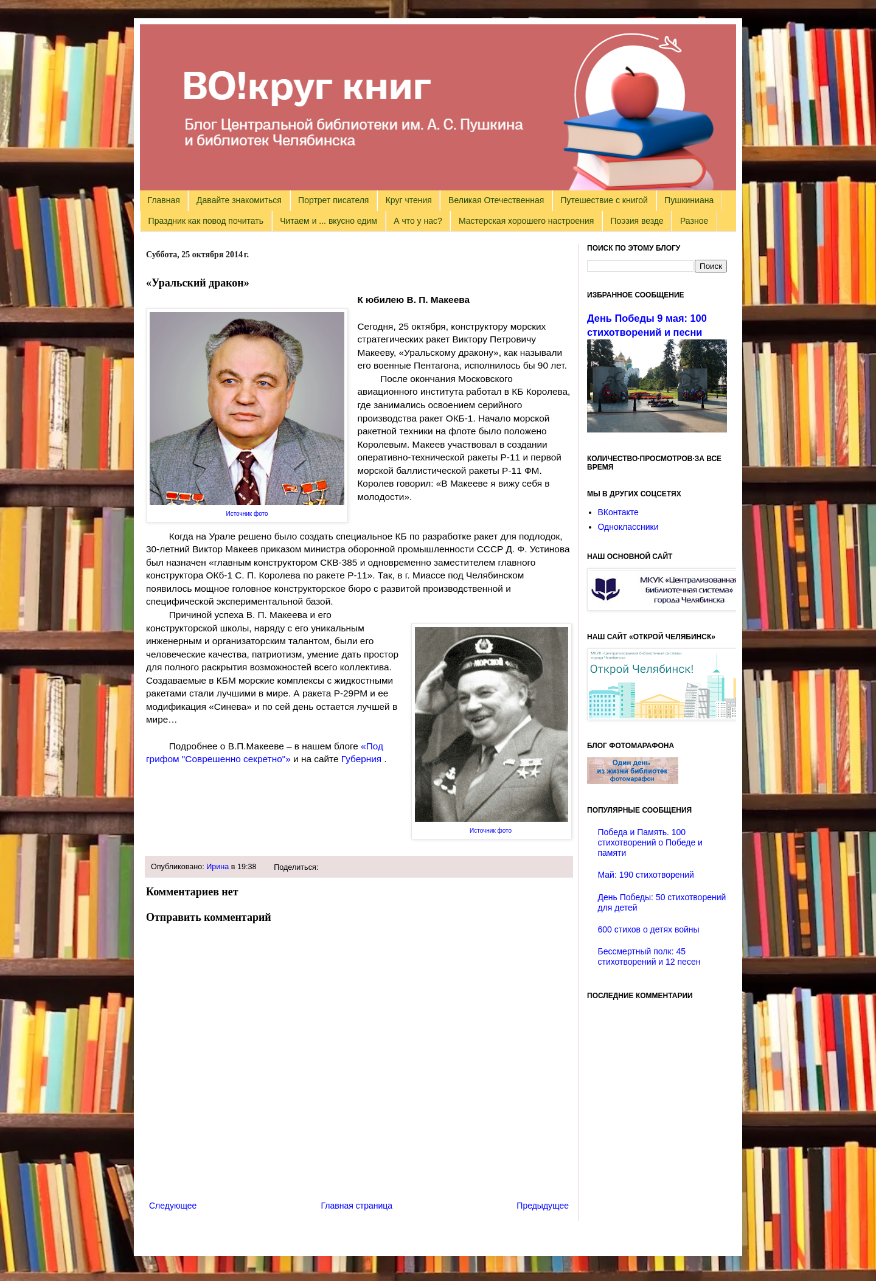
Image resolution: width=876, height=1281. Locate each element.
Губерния (362, 759)
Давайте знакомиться (239, 200)
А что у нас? (418, 221)
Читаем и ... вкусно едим (328, 221)
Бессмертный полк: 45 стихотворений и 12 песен (649, 956)
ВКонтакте (618, 512)
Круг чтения (409, 200)
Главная (164, 200)
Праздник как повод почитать (205, 221)
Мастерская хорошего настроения (526, 221)
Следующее (172, 1205)
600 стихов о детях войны (649, 929)
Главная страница (357, 1205)
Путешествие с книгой (603, 200)
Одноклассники (628, 527)
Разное (694, 221)
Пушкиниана (689, 200)
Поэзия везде (636, 221)
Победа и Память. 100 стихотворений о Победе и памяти (650, 842)
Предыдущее (542, 1205)
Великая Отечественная (496, 200)
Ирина (217, 867)
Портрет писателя (333, 200)
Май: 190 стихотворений (646, 875)
